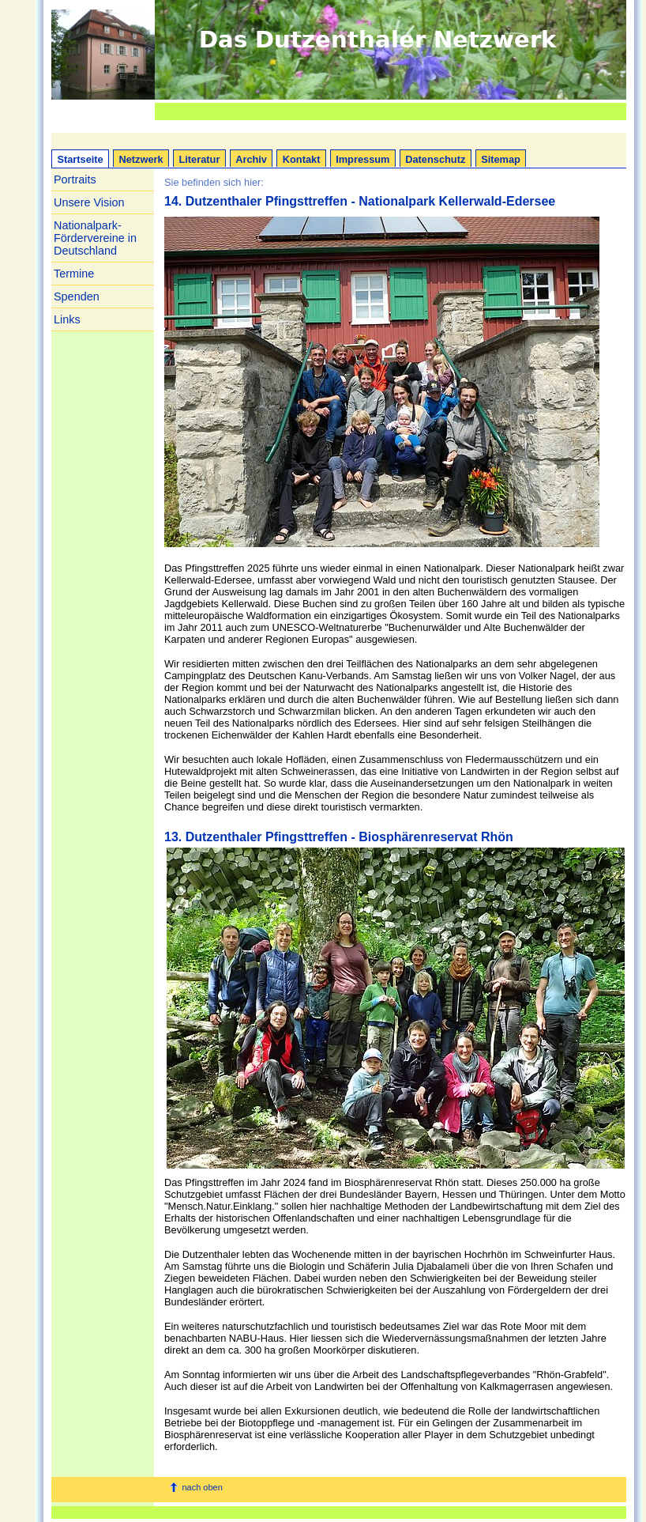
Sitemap (500, 159)
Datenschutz (435, 159)
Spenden (77, 296)
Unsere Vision (89, 202)
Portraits (75, 179)
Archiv (251, 159)
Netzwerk (141, 159)
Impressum (362, 159)
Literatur (199, 159)
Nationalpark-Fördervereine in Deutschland (95, 238)
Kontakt (302, 159)
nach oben (202, 1487)
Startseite (80, 159)
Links (67, 319)
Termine (74, 273)
